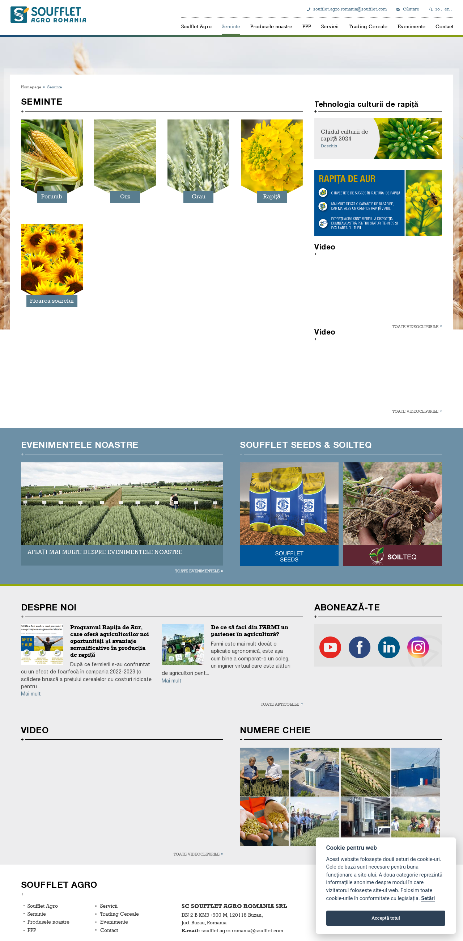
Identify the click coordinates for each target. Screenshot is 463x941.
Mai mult (31, 694)
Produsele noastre (271, 26)
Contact (444, 26)
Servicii (330, 26)
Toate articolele (280, 704)
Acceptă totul (385, 918)
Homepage (31, 86)
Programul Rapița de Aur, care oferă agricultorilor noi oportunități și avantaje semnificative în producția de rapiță (109, 641)
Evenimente (411, 26)
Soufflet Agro (196, 26)
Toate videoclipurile (415, 326)
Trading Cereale (368, 26)
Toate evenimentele (197, 570)
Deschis (329, 145)
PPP (306, 26)
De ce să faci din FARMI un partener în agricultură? (249, 631)
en (447, 9)
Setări (428, 898)
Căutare (411, 9)
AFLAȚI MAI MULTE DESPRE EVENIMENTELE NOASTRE (104, 552)
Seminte (231, 26)
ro (438, 9)
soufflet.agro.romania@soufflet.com (350, 9)
